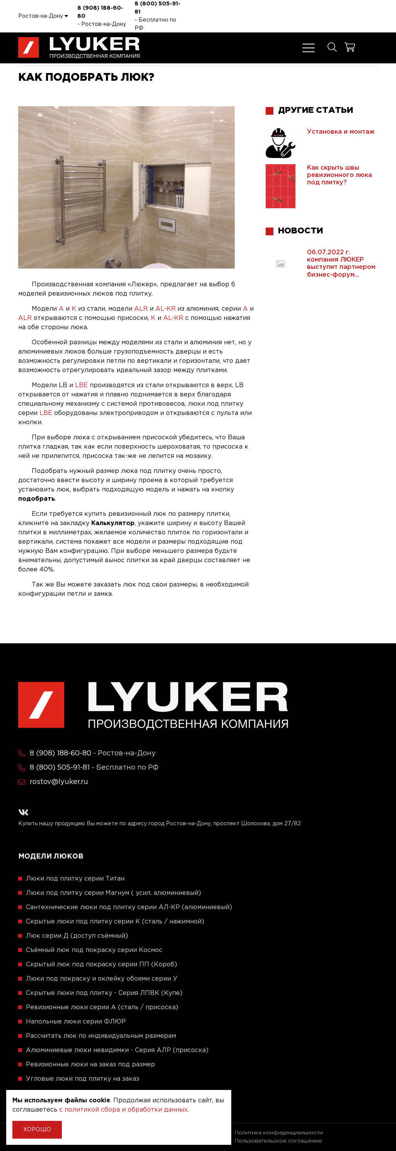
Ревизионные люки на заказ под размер (90, 1065)
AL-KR (165, 309)
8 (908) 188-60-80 (100, 12)
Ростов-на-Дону (43, 16)
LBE (81, 385)
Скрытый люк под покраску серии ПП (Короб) (101, 964)
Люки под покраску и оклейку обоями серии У (102, 979)
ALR (141, 309)
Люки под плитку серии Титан (75, 879)
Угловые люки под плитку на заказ (82, 1079)
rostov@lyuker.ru (59, 782)
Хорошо (37, 1129)
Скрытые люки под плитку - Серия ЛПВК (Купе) (104, 993)
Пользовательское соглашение (278, 1141)
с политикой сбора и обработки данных (123, 1110)
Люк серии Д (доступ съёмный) (77, 936)
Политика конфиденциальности (279, 1133)
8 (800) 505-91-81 (157, 8)
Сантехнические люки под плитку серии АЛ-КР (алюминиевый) (129, 907)
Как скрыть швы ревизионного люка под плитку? (339, 175)
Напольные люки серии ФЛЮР (76, 1022)
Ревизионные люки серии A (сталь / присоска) (102, 1007)
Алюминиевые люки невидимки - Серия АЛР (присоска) (117, 1050)
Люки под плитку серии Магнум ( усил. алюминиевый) (113, 893)
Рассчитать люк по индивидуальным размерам (101, 1036)
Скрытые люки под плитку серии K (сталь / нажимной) (115, 922)
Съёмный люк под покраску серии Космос (94, 950)
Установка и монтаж (341, 132)
